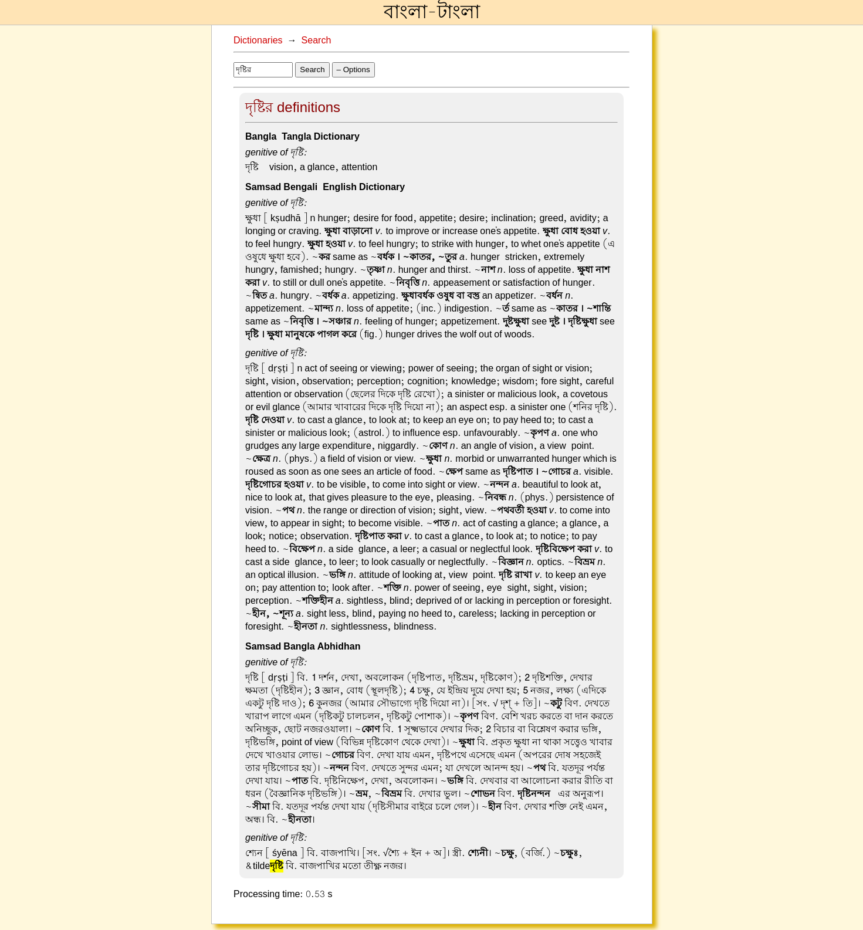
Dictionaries (258, 40)
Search (316, 40)
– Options (353, 69)
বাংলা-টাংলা (432, 12)
